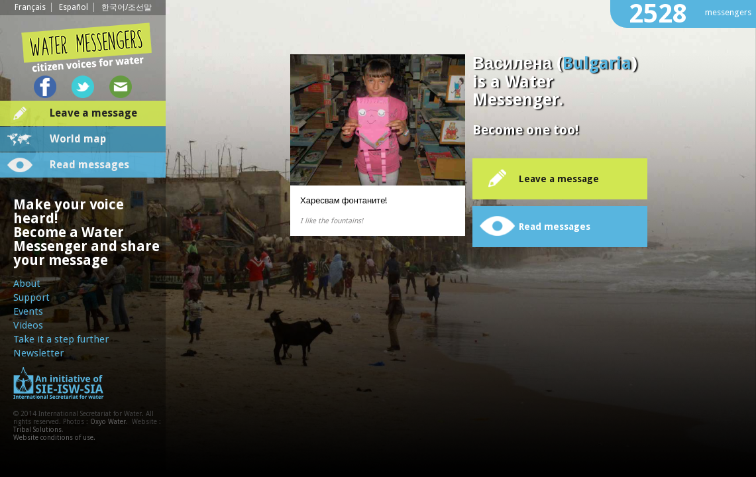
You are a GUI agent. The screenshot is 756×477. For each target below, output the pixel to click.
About (26, 284)
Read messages (89, 164)
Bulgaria (597, 63)
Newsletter (38, 353)
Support (31, 297)
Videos (28, 325)
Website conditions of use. (54, 437)
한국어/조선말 (126, 7)
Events (28, 311)
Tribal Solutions (37, 429)
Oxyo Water (108, 421)
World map (78, 138)
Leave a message (93, 113)
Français (30, 7)
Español (73, 7)
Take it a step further (61, 339)
